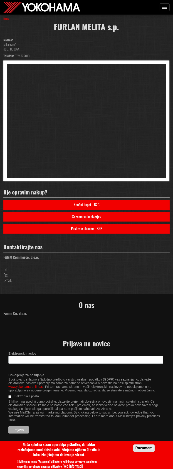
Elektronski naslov (22, 353)
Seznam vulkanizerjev (86, 216)
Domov (6, 18)
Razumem (144, 449)
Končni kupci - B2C (86, 204)
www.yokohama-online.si (25, 386)
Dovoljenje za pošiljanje (26, 375)
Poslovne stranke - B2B (86, 228)
